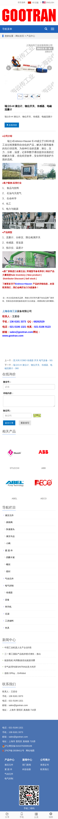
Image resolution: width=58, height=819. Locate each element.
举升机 (8, 607)
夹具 (7, 628)
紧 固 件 (9, 550)
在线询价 (11, 125)
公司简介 (45, 759)
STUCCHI (14, 468)
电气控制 (9, 585)
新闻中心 (27, 759)
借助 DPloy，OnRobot (15, 673)
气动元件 (9, 578)
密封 (8, 571)
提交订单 (9, 423)
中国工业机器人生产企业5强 (17, 647)
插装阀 (9, 522)
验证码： (7, 410)
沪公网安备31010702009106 (18, 746)
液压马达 (10, 536)
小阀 (8, 543)
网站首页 (19, 36)
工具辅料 (9, 621)
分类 (36, 815)
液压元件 (9, 515)
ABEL (14, 498)
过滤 (7, 614)
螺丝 (8, 564)
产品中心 (30, 36)
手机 (22, 815)
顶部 (50, 815)
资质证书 (44, 765)
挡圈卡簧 (10, 557)
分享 (7, 815)
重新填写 (25, 423)
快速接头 (10, 529)
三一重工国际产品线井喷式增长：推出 (22, 654)
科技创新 (26, 769)
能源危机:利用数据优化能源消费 (19, 660)
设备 (7, 599)
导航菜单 (7, 29)
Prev (8, 68)
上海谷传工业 (9, 311)
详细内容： (8, 393)
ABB (43, 468)
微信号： (7, 382)
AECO (43, 498)
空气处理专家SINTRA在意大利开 (20, 667)
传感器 (9, 592)
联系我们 (44, 769)
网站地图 (30, 750)
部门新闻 (26, 765)
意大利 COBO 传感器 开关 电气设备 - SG (32, 360)
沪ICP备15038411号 (14, 750)
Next (49, 68)
